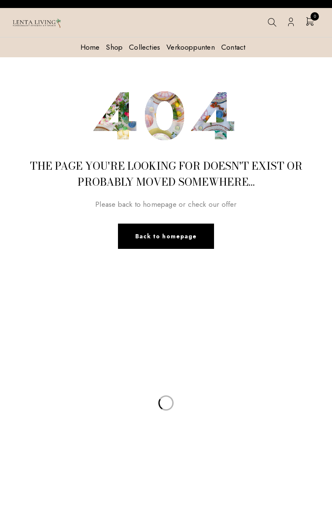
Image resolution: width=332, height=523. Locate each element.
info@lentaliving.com (51, 361)
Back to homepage (166, 236)
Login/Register (290, 22)
